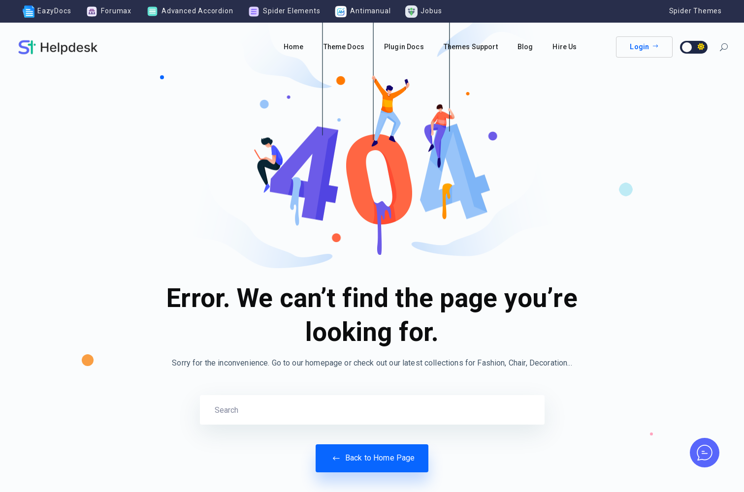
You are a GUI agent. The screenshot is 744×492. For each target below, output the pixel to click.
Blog (525, 47)
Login (644, 47)
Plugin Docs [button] (404, 47)
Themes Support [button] (471, 47)
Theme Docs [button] (344, 47)
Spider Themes (695, 11)
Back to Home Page (372, 458)
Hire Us (564, 47)
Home (294, 47)
